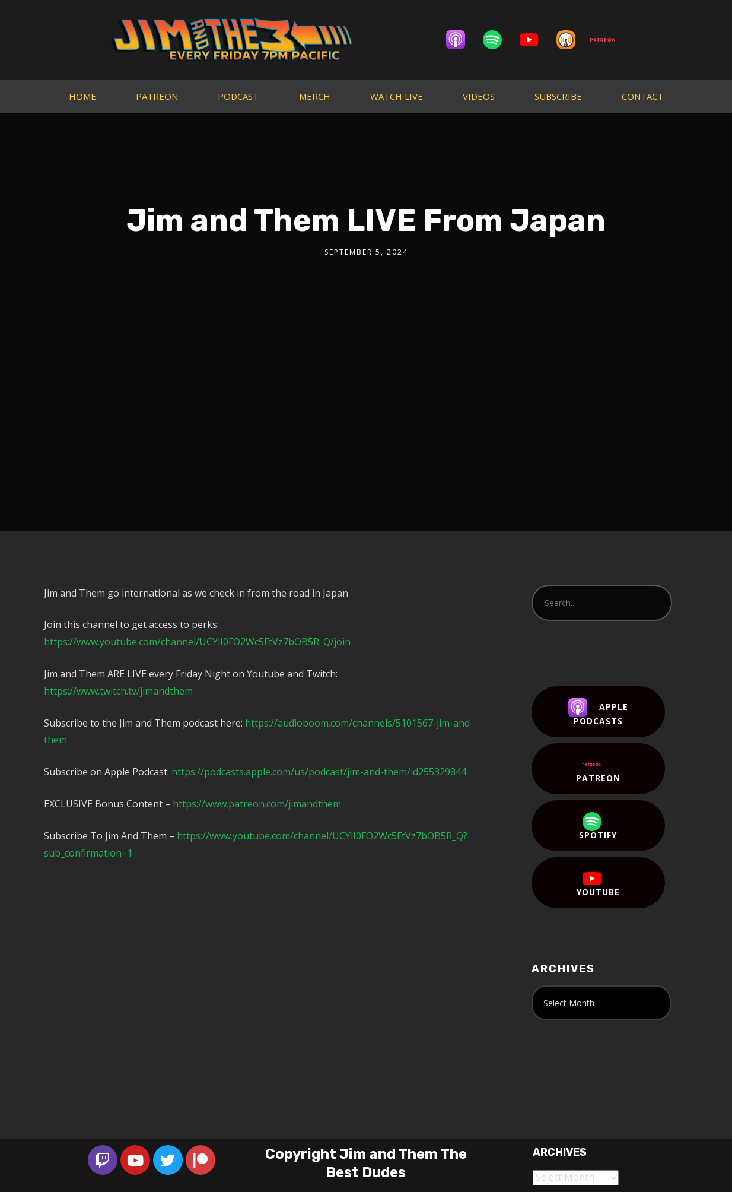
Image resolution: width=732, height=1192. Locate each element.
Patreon (598, 769)
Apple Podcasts (598, 712)
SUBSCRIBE (558, 96)
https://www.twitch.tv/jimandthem (118, 691)
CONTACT (642, 96)
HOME (82, 96)
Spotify (598, 826)
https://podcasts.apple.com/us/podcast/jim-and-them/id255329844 (318, 771)
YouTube (598, 883)
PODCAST (238, 96)
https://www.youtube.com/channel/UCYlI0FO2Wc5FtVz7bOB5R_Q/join (197, 641)
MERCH (314, 96)
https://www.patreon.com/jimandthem (257, 803)
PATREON (157, 96)
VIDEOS (479, 96)
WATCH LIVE (396, 96)
